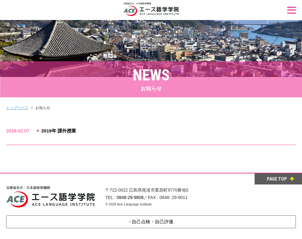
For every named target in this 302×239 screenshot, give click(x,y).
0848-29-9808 (130, 197)
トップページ (17, 108)
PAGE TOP (280, 179)
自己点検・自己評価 (152, 221)
